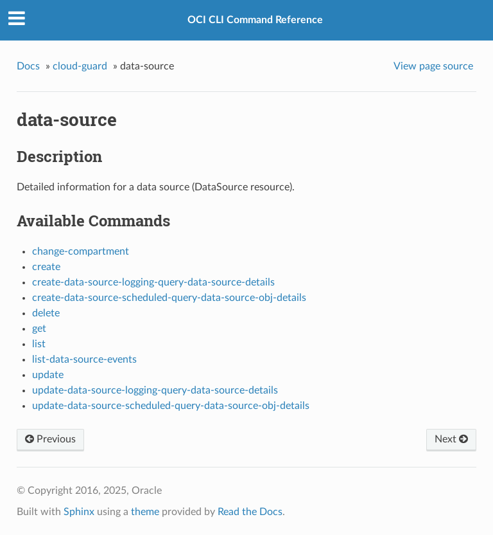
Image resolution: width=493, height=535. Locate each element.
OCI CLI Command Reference (255, 20)
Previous (50, 439)
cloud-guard (80, 66)
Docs (28, 66)
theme (145, 512)
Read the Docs (250, 512)
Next (451, 439)
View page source (433, 66)
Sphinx (79, 512)
